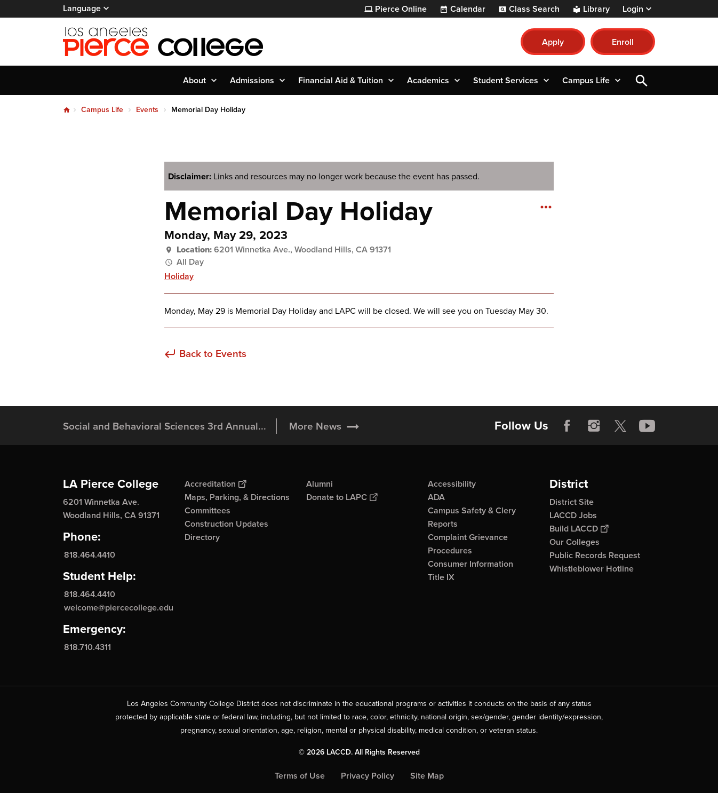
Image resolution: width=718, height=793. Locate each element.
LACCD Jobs (573, 515)
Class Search (534, 9)
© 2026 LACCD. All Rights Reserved (359, 752)
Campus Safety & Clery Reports (472, 517)
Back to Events (212, 354)
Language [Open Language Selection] (82, 8)
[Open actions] (546, 207)
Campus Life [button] (586, 80)
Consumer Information (470, 564)
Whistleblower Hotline (591, 568)
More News (315, 426)
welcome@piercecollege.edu (118, 607)
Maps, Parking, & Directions (237, 497)
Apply (553, 42)
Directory (202, 537)
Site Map (427, 776)
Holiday (179, 276)
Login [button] (633, 9)
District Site (571, 502)
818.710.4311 (87, 647)
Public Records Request (594, 555)
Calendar (467, 9)
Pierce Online (401, 9)
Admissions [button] (252, 80)
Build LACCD (578, 528)
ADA (436, 497)
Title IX (441, 577)
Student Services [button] (505, 80)
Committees (207, 510)
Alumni (319, 484)
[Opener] (707, 425)
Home (66, 110)
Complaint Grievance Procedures (468, 544)
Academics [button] (428, 80)
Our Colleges (574, 542)
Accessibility (452, 484)
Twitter (620, 426)
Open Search (641, 80)
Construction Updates (226, 524)
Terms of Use (300, 776)
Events (147, 109)
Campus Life (102, 109)
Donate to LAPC (341, 497)
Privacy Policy (367, 776)
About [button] (194, 80)
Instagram (594, 426)
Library (596, 9)
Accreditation (215, 484)
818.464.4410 (89, 555)
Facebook (567, 426)
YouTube (647, 426)
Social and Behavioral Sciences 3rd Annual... (164, 426)
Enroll (623, 42)
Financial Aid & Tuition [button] (340, 80)
